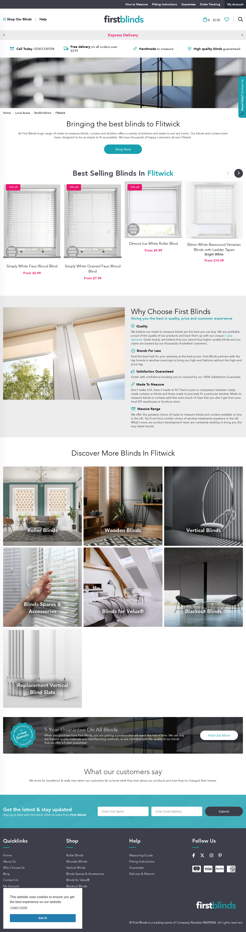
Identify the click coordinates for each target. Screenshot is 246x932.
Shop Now (123, 149)
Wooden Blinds (76, 861)
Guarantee (188, 4)
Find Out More (219, 735)
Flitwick (60, 112)
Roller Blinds (74, 855)
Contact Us (10, 880)
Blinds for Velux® (77, 880)
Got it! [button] (42, 918)
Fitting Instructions (164, 4)
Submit (224, 811)
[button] (4, 35)
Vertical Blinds (75, 868)
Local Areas (23, 113)
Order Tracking (210, 4)
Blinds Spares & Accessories (85, 874)
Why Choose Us (13, 868)
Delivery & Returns (141, 874)
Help (43, 19)
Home (7, 113)
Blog (6, 874)
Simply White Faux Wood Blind (32, 266)
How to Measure (136, 4)
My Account (235, 4)
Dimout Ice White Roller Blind (153, 243)
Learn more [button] (18, 907)
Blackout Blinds (76, 886)
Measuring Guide (141, 855)
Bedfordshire (43, 113)
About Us (9, 861)
